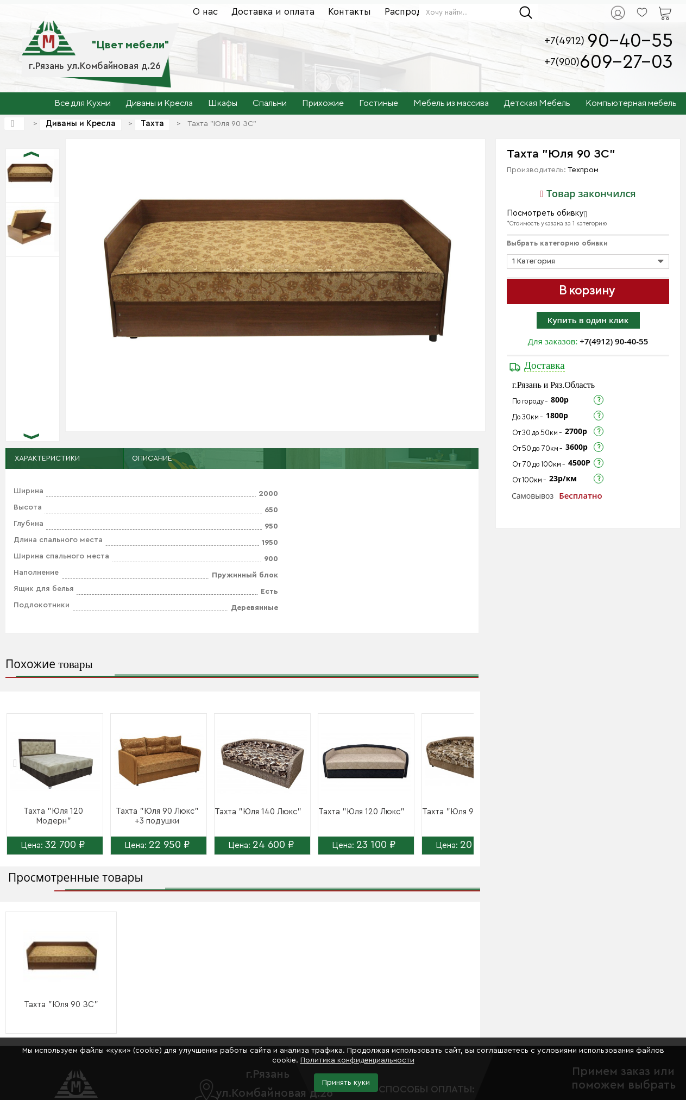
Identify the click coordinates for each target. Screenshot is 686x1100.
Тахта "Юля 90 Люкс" (463, 812)
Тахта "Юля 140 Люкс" (258, 812)
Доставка (544, 365)
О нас (205, 11)
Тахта (152, 124)
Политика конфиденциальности (357, 1060)
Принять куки (346, 1082)
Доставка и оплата (272, 11)
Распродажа (412, 11)
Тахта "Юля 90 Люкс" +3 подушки (157, 816)
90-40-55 (630, 41)
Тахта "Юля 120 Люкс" (361, 812)
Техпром (583, 170)
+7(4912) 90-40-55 (614, 341)
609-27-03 (626, 62)
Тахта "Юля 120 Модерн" (53, 816)
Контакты (349, 11)
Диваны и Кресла (81, 124)
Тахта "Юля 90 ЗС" (61, 1005)
